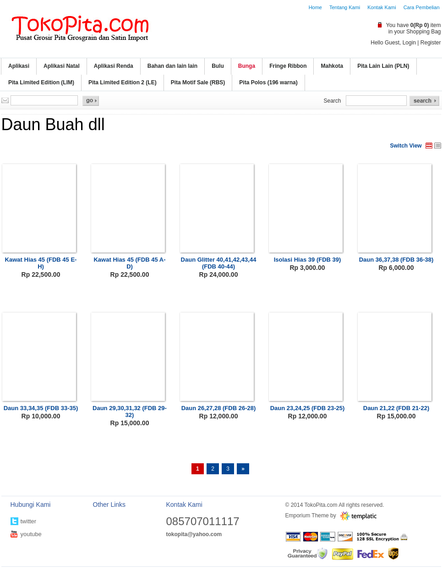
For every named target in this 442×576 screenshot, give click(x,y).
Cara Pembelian (422, 7)
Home (315, 7)
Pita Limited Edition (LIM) (41, 82)
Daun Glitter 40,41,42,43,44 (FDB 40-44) (218, 263)
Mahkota (332, 66)
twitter (29, 521)
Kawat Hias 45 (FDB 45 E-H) (41, 263)
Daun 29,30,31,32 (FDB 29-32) (130, 411)
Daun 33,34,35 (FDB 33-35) (41, 408)
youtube (31, 534)
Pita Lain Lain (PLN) (383, 66)
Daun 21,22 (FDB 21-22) (396, 408)
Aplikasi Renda (113, 66)
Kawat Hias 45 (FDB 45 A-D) (129, 263)
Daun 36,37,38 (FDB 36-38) (396, 259)
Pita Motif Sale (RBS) (198, 82)
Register (430, 42)
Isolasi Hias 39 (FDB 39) (307, 259)
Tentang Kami (344, 7)
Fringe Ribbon (287, 66)
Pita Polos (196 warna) (268, 82)
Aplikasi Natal (62, 66)
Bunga (246, 66)
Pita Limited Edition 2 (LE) (122, 82)
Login (409, 42)
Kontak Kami (381, 7)
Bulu (218, 66)
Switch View (406, 146)
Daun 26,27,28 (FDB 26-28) (218, 408)
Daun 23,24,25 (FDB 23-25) (307, 408)
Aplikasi (18, 66)
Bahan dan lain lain (172, 66)
